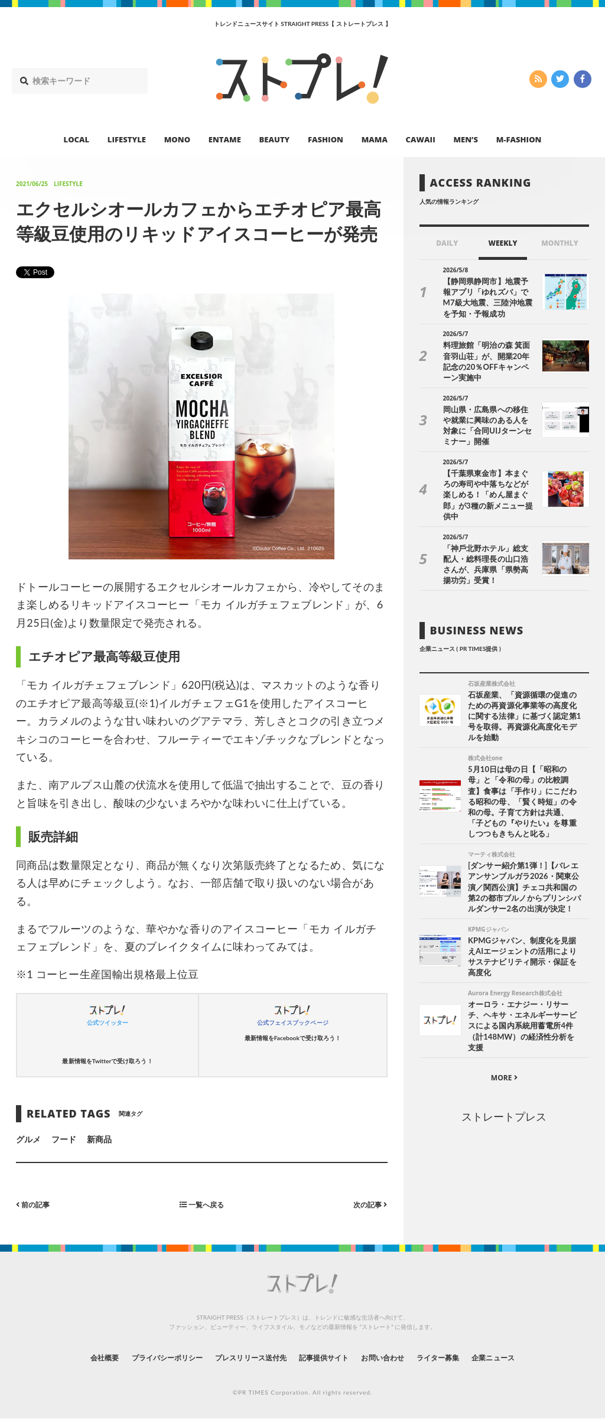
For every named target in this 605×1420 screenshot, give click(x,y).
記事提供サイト (327, 1357)
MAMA (375, 139)
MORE (504, 1059)
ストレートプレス (504, 1098)
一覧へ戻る (201, 1204)
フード (63, 1139)
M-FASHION (519, 139)
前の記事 (36, 1204)
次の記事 (368, 1204)
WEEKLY (502, 243)
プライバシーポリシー (145, 1357)
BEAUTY (274, 139)
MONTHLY (559, 243)
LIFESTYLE (127, 139)
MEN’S (465, 139)
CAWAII (420, 139)
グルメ (28, 1139)
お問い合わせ (396, 1357)
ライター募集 (460, 1357)
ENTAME (225, 139)
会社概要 (72, 1357)
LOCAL (77, 139)
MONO (177, 139)
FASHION (325, 139)
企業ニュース (524, 1357)
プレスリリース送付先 (242, 1357)
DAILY (447, 243)
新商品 (99, 1139)
